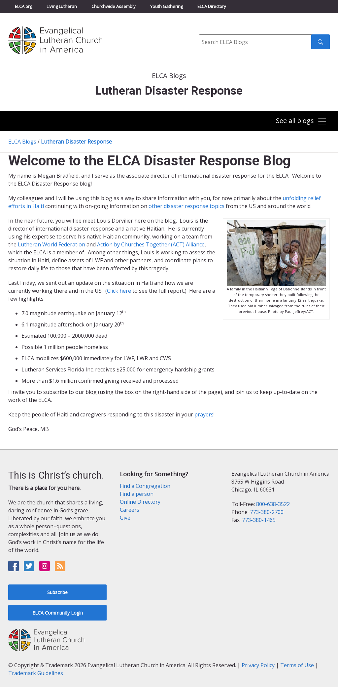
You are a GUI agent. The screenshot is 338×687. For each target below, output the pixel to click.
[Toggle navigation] (301, 121)
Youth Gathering (166, 6)
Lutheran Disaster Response (76, 141)
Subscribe (57, 592)
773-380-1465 (259, 520)
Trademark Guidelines (35, 673)
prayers (204, 414)
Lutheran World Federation (52, 244)
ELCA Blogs (22, 141)
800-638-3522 (273, 504)
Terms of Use (297, 665)
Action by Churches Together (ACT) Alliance (151, 244)
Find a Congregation (145, 486)
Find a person (136, 493)
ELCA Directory (211, 6)
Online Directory (140, 501)
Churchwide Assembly (113, 6)
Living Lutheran (62, 6)
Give (125, 517)
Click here (119, 290)
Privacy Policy (258, 665)
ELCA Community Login (57, 613)
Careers (129, 509)
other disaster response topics (186, 206)
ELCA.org (23, 6)
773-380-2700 (267, 512)
